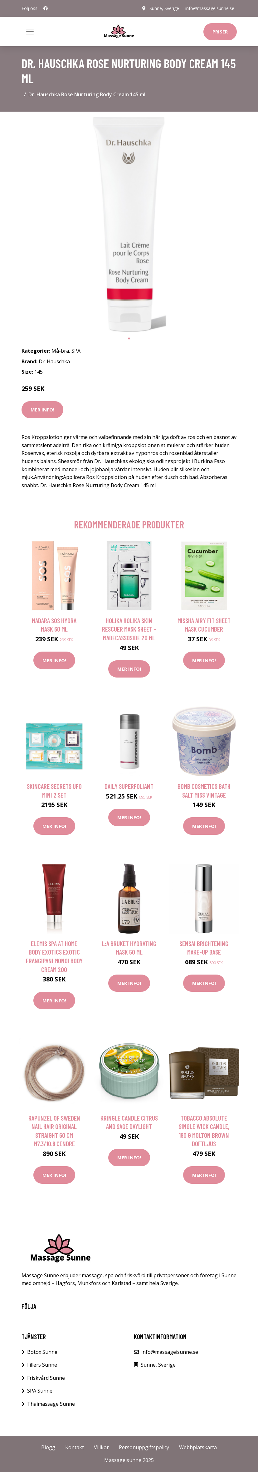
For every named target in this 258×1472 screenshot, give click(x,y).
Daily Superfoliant (129, 786)
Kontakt (74, 1447)
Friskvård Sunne (46, 1377)
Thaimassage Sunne (51, 1403)
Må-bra (60, 350)
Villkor (101, 1447)
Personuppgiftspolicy (144, 1447)
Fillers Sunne (42, 1364)
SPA (75, 350)
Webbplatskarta (198, 1447)
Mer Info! (42, 409)
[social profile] (45, 8)
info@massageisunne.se (209, 8)
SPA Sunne (39, 1390)
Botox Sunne (42, 1351)
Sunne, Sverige (164, 8)
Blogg (48, 1447)
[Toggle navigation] (30, 32)
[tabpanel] (129, 224)
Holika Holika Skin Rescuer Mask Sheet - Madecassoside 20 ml (129, 629)
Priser (220, 31)
